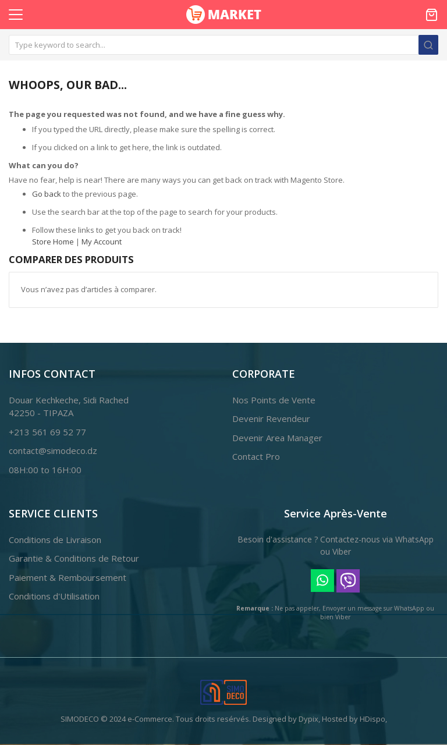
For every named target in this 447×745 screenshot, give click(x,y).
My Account (101, 241)
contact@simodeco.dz (53, 450)
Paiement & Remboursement (67, 577)
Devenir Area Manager (277, 438)
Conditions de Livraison (55, 539)
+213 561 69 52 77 (47, 432)
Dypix (308, 719)
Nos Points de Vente (273, 400)
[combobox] (223, 45)
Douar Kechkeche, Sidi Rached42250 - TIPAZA (69, 406)
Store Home (53, 241)
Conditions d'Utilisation (54, 596)
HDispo (372, 719)
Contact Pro (256, 456)
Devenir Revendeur (271, 418)
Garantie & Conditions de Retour (74, 558)
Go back (46, 194)
